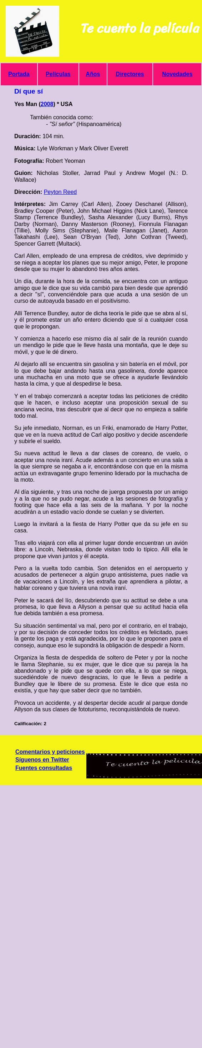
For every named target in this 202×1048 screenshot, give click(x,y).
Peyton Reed (60, 192)
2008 (47, 104)
